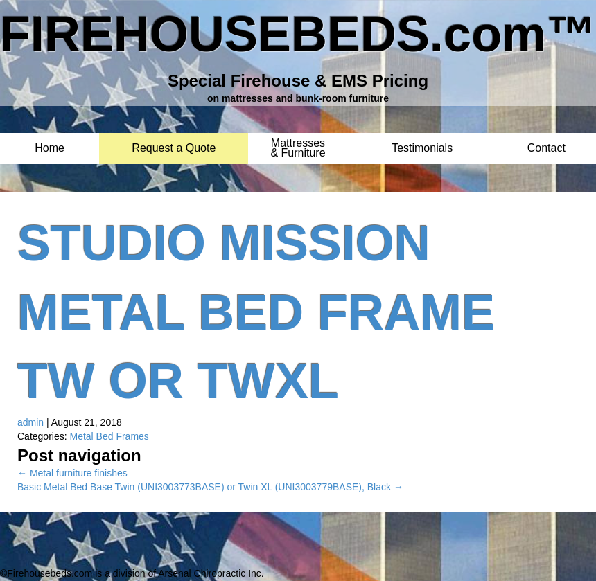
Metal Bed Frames (108, 436)
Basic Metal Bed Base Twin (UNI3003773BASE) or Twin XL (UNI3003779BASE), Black (210, 486)
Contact (546, 148)
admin (30, 422)
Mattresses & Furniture (297, 143)
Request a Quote (174, 148)
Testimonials (422, 148)
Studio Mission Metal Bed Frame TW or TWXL (256, 312)
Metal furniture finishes (72, 473)
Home (49, 148)
